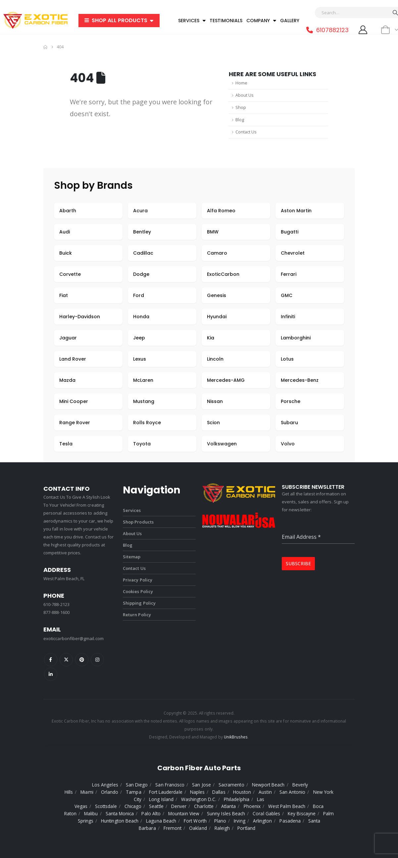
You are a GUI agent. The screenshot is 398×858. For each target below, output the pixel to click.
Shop (240, 107)
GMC (286, 295)
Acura (140, 210)
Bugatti (289, 231)
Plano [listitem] (220, 821)
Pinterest (81, 659)
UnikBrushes (236, 736)
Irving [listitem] (239, 821)
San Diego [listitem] (137, 785)
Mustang (143, 401)
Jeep (139, 337)
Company (261, 20)
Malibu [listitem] (91, 813)
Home (241, 83)
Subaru (289, 422)
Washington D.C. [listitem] (198, 799)
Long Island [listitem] (161, 799)
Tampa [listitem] (133, 792)
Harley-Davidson (79, 316)
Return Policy (137, 615)
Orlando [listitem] (109, 792)
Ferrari (288, 274)
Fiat (63, 295)
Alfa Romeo (221, 210)
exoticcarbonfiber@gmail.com (73, 638)
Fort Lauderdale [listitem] (165, 792)
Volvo (288, 443)
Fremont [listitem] (172, 828)
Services (192, 20)
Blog (239, 120)
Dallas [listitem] (218, 792)
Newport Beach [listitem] (268, 785)
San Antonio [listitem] (292, 792)
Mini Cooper (73, 401)
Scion (213, 422)
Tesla (66, 443)
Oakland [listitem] (198, 828)
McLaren (143, 380)
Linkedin (50, 674)
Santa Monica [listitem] (120, 813)
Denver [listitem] (178, 806)
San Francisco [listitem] (169, 785)
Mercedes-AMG (226, 380)
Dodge (141, 274)
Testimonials (226, 20)
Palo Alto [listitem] (151, 813)
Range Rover (74, 422)
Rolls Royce (147, 422)
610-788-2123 (56, 604)
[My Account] (363, 29)
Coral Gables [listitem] (266, 813)
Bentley (142, 231)
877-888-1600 (56, 612)
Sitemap (131, 557)
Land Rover (72, 359)
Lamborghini (296, 337)
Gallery (289, 20)
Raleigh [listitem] (222, 828)
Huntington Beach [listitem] (119, 821)
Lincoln (215, 359)
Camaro (217, 253)
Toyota (142, 443)
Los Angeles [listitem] (105, 785)
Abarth (67, 210)
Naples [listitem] (197, 792)
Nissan (215, 401)
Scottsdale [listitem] (106, 806)
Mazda (67, 380)
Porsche (290, 401)
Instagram (97, 659)
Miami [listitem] (86, 792)
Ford (138, 295)
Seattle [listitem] (156, 806)
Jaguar (68, 337)
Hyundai (216, 316)
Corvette (70, 274)
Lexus (139, 359)
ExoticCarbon (223, 274)
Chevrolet (293, 253)
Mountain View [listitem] (183, 813)
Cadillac (143, 253)
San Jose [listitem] (201, 785)
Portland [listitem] (246, 828)
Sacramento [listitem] (231, 785)
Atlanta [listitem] (228, 806)
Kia (210, 337)
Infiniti (288, 316)
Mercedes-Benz (300, 380)
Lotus (287, 359)
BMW (213, 231)
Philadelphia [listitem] (236, 799)
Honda (141, 316)
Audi (64, 231)
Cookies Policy (138, 591)
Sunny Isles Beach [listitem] (226, 813)
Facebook (50, 659)
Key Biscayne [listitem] (302, 813)
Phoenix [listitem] (252, 806)
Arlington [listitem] (262, 821)
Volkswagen (222, 443)
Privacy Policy (137, 580)
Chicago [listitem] (132, 806)
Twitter (66, 659)
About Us (244, 95)
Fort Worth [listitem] (195, 821)
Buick (65, 253)
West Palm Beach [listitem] (286, 806)
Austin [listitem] (265, 792)
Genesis (216, 295)
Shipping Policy (139, 603)
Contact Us (246, 132)
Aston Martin (296, 210)
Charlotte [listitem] (204, 806)
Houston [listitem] (242, 792)
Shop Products (138, 522)
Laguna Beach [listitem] (161, 821)
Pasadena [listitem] (290, 821)
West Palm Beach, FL (63, 578)
